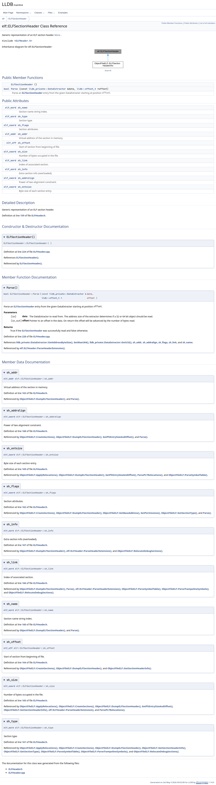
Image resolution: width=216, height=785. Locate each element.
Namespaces (23, 12)
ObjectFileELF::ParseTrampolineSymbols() (185, 588)
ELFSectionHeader (17, 18)
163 (24, 393)
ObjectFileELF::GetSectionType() (179, 512)
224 (24, 251)
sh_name (22, 107)
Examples (63, 12)
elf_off (11, 142)
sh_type (22, 116)
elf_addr (10, 134)
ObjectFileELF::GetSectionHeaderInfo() (129, 668)
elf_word (10, 107)
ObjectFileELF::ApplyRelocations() (39, 474)
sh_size (22, 151)
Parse (14, 88)
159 (22, 215)
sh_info (22, 169)
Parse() (75, 398)
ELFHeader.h (23, 40)
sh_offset (24, 142)
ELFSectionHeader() (27, 257)
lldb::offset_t (86, 88)
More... (58, 35)
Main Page (8, 12)
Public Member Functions (172, 23)
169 (24, 469)
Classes (39, 12)
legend (108, 70)
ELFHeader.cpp (41, 251)
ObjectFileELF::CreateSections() (37, 436)
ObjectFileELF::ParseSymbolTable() (187, 474)
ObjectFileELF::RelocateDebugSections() (139, 550)
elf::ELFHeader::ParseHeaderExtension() (42, 348)
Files (51, 12)
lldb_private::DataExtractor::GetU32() (111, 342)
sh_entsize (25, 186)
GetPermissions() (150, 512)
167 (24, 545)
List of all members (207, 23)
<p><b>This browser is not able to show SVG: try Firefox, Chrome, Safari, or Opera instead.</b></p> (108, 59)
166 (24, 583)
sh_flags (23, 125)
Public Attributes (191, 23)
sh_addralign (26, 178)
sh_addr (22, 134)
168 (24, 431)
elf (3, 18)
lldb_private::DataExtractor (47, 88)
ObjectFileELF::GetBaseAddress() (121, 512)
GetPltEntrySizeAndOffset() (118, 436)
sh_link (22, 160)
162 (24, 507)
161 (24, 742)
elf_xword (10, 125)
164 (24, 662)
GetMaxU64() (81, 342)
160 (24, 624)
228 (24, 336)
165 (24, 700)
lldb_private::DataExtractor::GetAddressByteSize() (44, 342)
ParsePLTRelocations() (150, 474)
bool (6, 88)
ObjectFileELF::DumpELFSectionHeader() (42, 398)
